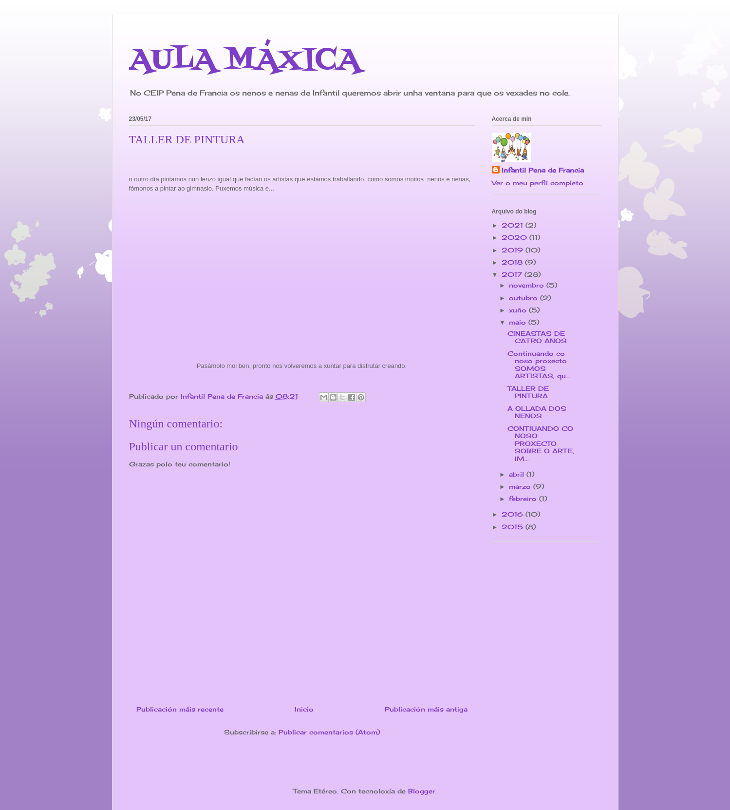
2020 (515, 237)
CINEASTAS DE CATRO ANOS (537, 337)
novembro (527, 285)
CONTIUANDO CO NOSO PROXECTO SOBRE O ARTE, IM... (540, 443)
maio (518, 322)
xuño (519, 310)
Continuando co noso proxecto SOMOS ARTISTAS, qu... (538, 364)
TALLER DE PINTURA (528, 392)
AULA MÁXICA (244, 61)
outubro (524, 298)
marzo (521, 486)
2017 (513, 274)
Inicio (304, 709)
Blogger (421, 791)
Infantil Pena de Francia (543, 170)
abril (517, 474)
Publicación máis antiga (426, 709)
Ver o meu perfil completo (537, 183)
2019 (513, 250)
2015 (513, 527)
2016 (513, 514)
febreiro (524, 498)
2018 (513, 262)
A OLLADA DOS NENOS (536, 412)
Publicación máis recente (180, 709)
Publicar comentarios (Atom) (329, 732)
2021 (513, 225)
